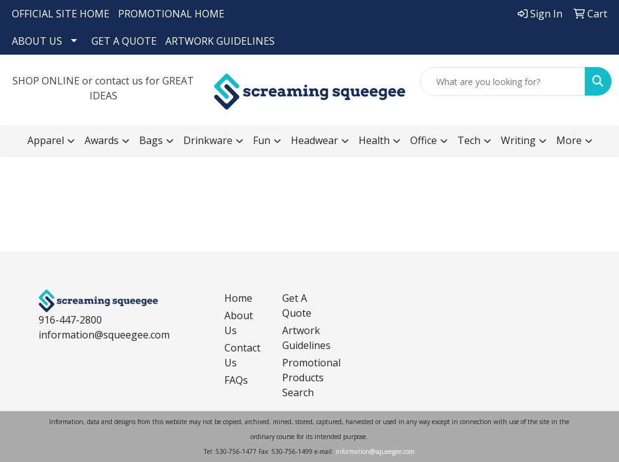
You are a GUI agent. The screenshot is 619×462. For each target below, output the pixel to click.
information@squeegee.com (104, 335)
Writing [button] (518, 140)
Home (238, 298)
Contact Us (242, 355)
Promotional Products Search (303, 377)
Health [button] (374, 140)
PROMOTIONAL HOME (171, 13)
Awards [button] (102, 140)
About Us (238, 323)
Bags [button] (151, 140)
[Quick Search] (502, 81)
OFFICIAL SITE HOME (60, 13)
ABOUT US (37, 41)
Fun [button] (261, 140)
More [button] (569, 140)
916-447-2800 (70, 320)
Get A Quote (296, 305)
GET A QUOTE (124, 41)
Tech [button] (468, 140)
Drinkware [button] (207, 140)
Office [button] (423, 140)
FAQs (236, 380)
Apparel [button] (45, 140)
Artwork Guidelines (303, 338)
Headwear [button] (314, 140)
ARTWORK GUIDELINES (220, 41)
